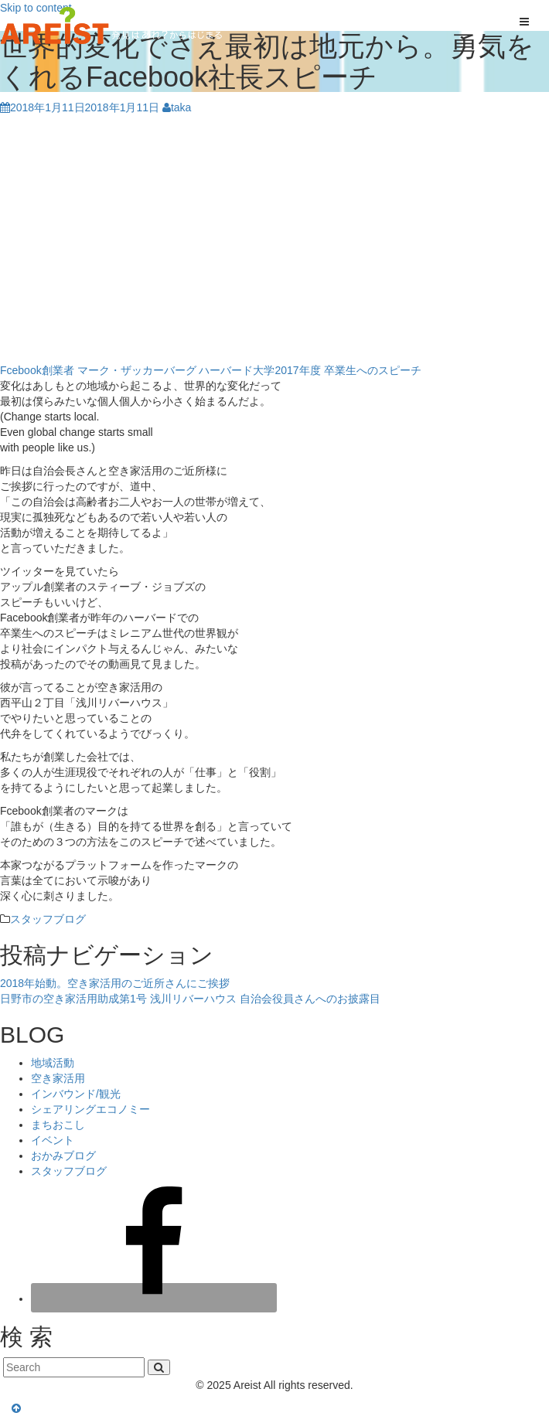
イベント (52, 1140)
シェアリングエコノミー (90, 1109)
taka (176, 107)
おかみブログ (63, 1155)
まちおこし (58, 1124)
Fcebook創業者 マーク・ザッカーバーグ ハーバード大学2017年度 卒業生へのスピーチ (210, 370)
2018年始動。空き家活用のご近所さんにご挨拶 (115, 983)
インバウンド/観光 (76, 1094)
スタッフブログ (48, 919)
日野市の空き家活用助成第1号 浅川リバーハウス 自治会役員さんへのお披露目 (190, 998)
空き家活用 (58, 1078)
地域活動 (52, 1063)
